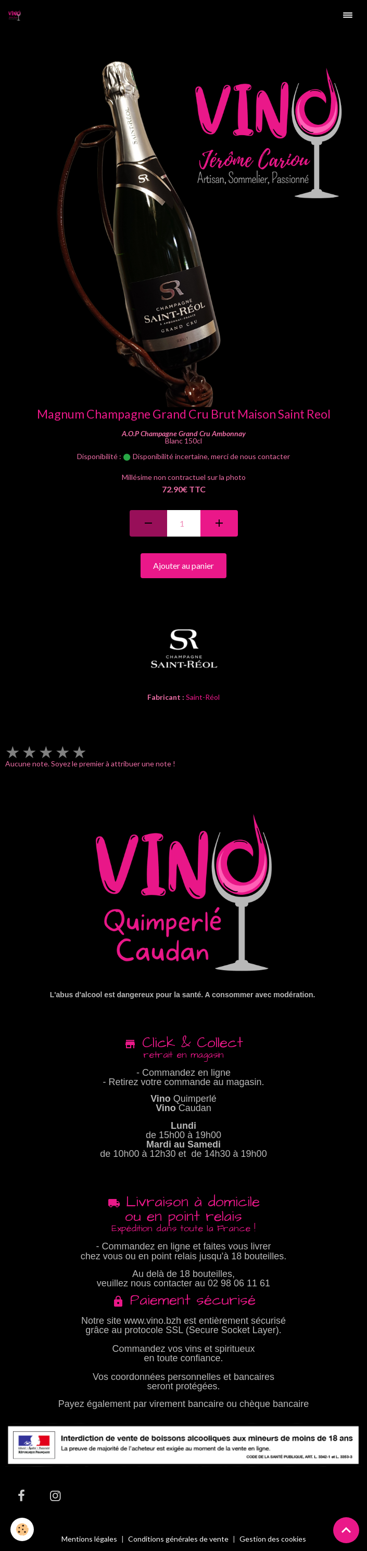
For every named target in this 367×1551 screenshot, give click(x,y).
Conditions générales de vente (178, 1538)
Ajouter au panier (183, 565)
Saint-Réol (203, 697)
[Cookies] (22, 1529)
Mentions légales (89, 1538)
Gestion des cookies (272, 1539)
